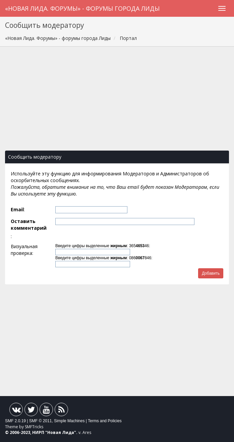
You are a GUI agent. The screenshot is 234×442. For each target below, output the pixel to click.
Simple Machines (69, 421)
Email (17, 209)
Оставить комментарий (29, 224)
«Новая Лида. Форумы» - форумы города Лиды (82, 8)
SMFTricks (34, 427)
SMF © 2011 (40, 421)
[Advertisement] (117, 102)
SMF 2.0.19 (15, 421)
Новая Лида (60, 432)
